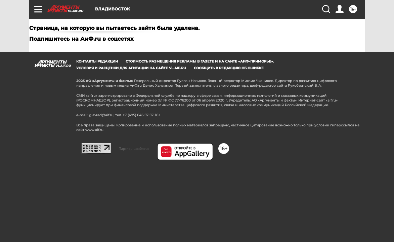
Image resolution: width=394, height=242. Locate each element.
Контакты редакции (97, 61)
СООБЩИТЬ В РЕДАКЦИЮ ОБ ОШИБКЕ (229, 68)
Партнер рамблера (134, 148)
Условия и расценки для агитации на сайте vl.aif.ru (131, 68)
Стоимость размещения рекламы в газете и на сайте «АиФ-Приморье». (200, 61)
